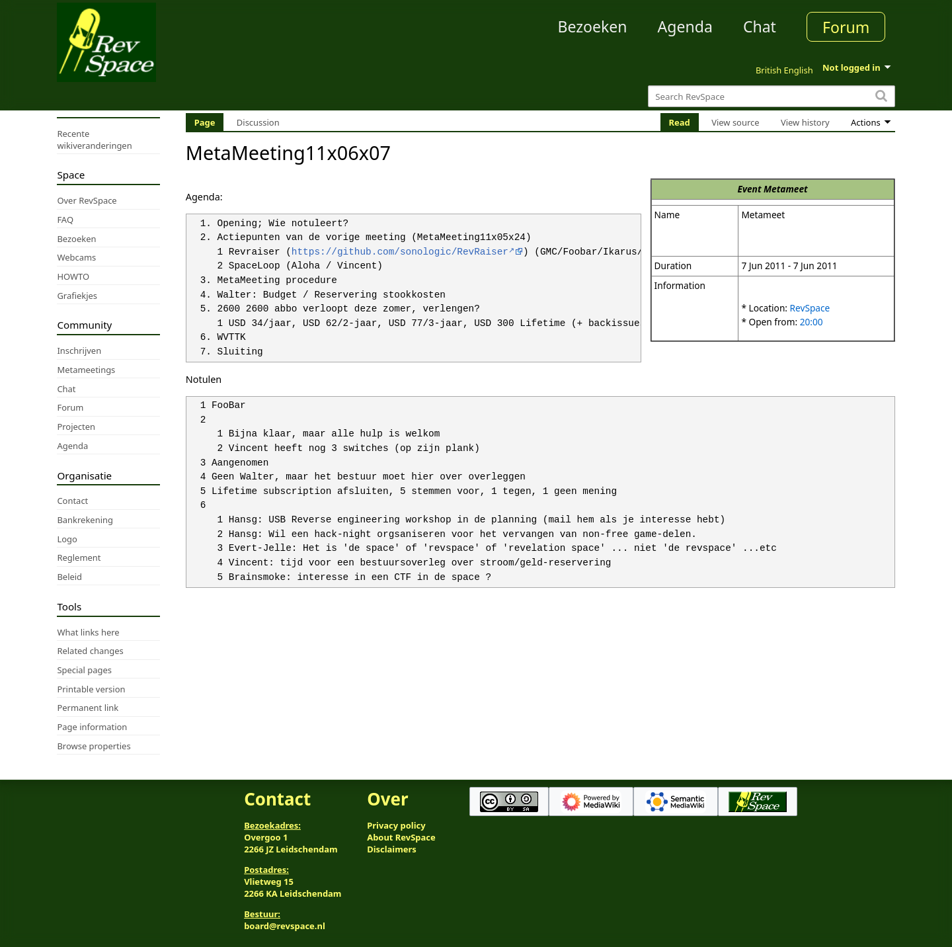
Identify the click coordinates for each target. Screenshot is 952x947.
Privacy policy (396, 825)
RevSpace (810, 308)
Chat (759, 26)
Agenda (685, 26)
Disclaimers (391, 849)
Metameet (786, 189)
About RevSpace (401, 837)
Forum (845, 27)
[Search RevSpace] (771, 96)
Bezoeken (592, 26)
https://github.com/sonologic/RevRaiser (400, 252)
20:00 (811, 321)
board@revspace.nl (284, 926)
